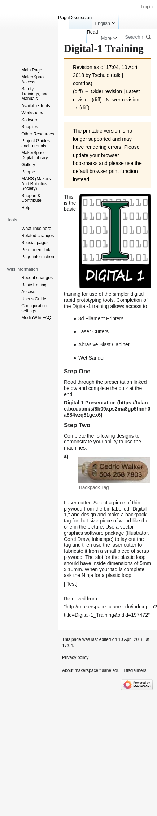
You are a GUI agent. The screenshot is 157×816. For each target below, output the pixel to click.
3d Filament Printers (100, 318)
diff (78, 91)
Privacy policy (75, 657)
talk (117, 75)
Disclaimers (135, 670)
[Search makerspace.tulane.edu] (138, 37)
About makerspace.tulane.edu (90, 670)
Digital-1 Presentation (90, 402)
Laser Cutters (93, 331)
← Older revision (103, 91)
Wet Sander (91, 358)
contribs (82, 83)
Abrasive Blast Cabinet (104, 344)
